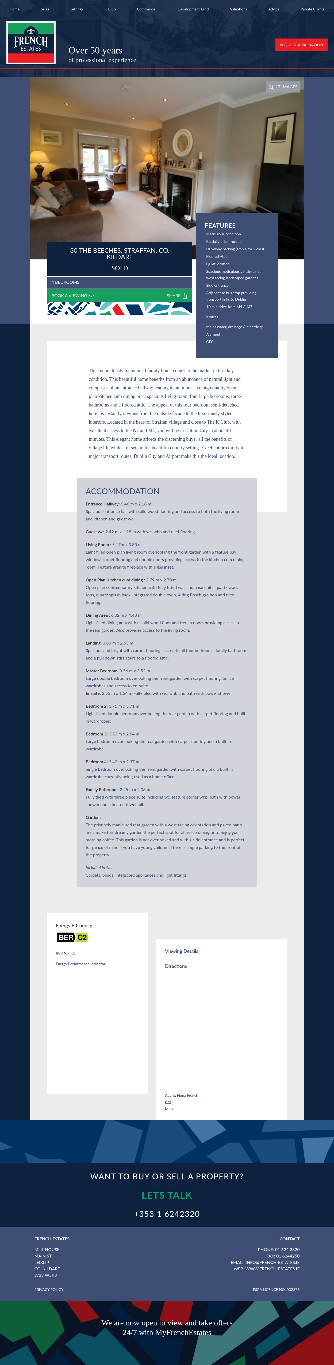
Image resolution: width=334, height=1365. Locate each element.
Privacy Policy (49, 1289)
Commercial (146, 9)
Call (168, 1101)
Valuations (238, 9)
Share (177, 296)
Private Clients (312, 9)
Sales (45, 9)
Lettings (76, 9)
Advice (273, 9)
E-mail (170, 1108)
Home (15, 9)
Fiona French (181, 1095)
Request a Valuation (301, 45)
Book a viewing (73, 296)
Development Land (193, 9)
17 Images (282, 86)
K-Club (110, 9)
